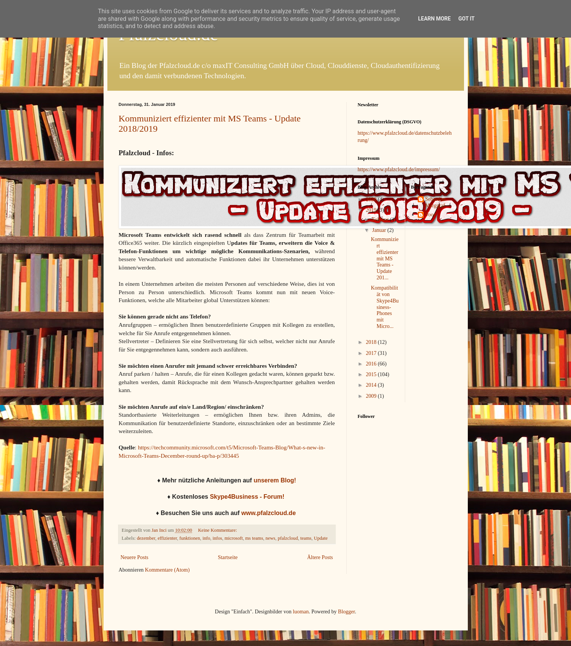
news (270, 538)
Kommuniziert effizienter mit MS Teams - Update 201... (384, 258)
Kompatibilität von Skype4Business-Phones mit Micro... (384, 307)
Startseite (228, 557)
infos (217, 538)
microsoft (234, 538)
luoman (301, 611)
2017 (372, 353)
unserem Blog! (274, 480)
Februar (381, 219)
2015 (372, 374)
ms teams (254, 538)
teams (305, 538)
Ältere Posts (320, 557)
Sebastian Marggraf (435, 202)
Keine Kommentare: (218, 530)
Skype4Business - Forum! (248, 496)
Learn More (434, 19)
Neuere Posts (135, 557)
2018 (372, 342)
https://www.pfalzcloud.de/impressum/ (399, 169)
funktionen (189, 538)
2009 (372, 396)
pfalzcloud (288, 538)
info (206, 538)
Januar (379, 230)
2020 (372, 199)
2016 (372, 364)
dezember (146, 538)
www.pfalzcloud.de (268, 513)
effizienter (167, 538)
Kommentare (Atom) (167, 570)
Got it (466, 19)
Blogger (346, 611)
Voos (430, 214)
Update (320, 538)
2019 (372, 210)
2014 (372, 385)
